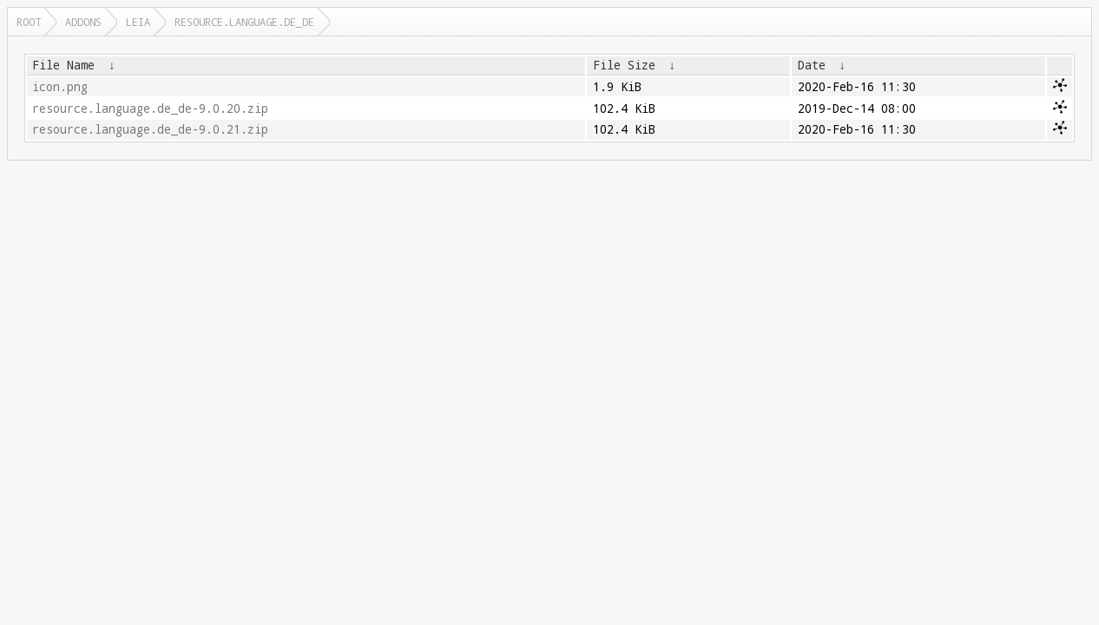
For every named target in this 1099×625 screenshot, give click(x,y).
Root (28, 22)
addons (83, 22)
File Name (63, 65)
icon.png (60, 87)
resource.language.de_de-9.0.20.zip (150, 108)
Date (812, 65)
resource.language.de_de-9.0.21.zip (150, 129)
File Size (624, 65)
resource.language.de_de (244, 22)
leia (138, 22)
